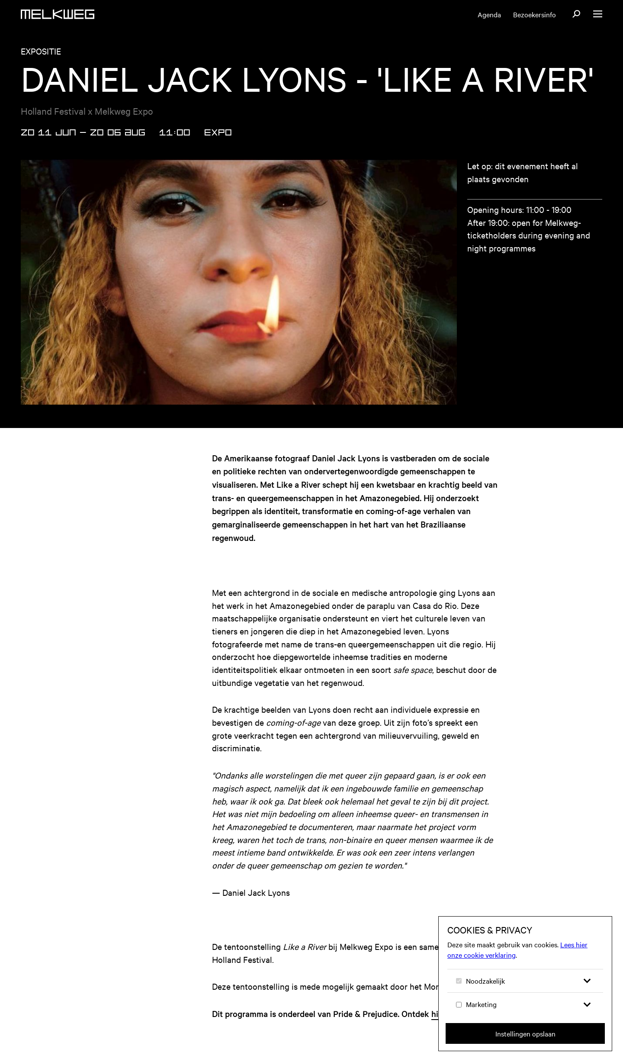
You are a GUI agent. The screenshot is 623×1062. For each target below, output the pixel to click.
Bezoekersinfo (534, 14)
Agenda (489, 14)
